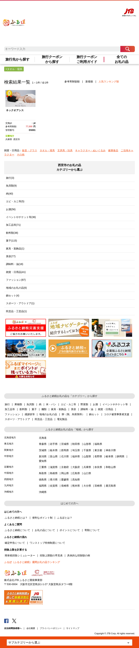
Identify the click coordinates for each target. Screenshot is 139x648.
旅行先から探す (17, 59)
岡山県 (65, 473)
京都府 (65, 467)
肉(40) (9, 193)
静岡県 (120, 456)
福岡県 (43, 485)
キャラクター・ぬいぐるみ (90, 150)
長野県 (98, 456)
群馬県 (65, 450)
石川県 (65, 456)
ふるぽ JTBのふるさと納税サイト (14, 21)
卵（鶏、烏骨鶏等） (73, 414)
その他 (20, 154)
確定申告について (15, 542)
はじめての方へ (64, 7)
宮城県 (65, 443)
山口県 (87, 473)
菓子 (34, 409)
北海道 (43, 437)
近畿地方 (9, 136)
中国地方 (9, 473)
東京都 (98, 450)
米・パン (51, 404)
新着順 (89, 81)
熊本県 (76, 485)
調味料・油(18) (14, 264)
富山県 (54, 456)
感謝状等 (30, 414)
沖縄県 (43, 492)
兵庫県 (8, 139)
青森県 (43, 443)
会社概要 (30, 628)
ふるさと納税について (17, 530)
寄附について (92, 530)
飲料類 (23, 409)
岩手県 (54, 443)
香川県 (54, 479)
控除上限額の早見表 (51, 555)
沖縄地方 (9, 491)
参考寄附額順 (72, 81)
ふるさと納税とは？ (16, 517)
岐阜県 (109, 456)
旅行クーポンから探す (52, 59)
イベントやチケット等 (115, 404)
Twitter (14, 621)
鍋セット (94, 414)
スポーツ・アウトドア (17, 419)
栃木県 (54, 450)
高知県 (76, 479)
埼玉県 (76, 450)
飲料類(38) (12, 232)
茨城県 (43, 450)
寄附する (103, 7)
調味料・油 (87, 409)
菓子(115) (11, 240)
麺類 (44, 409)
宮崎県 (98, 485)
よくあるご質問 (80, 7)
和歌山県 (111, 467)
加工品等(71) (13, 224)
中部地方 (9, 456)
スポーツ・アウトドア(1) (20, 303)
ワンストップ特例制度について (47, 542)
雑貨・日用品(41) (16, 272)
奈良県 (98, 467)
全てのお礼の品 (122, 59)
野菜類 (84, 404)
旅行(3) (10, 177)
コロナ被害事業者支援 (116, 414)
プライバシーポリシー (51, 628)
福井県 (76, 456)
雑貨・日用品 (105, 409)
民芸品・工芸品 (43, 419)
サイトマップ (72, 628)
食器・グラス (29, 150)
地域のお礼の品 (48, 414)
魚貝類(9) (11, 185)
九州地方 (9, 485)
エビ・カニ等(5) (15, 201)
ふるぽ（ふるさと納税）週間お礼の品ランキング (32, 562)
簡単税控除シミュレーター (20, 555)
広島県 (76, 473)
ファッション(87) (16, 279)
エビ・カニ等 (68, 404)
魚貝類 (30, 404)
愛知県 (43, 460)
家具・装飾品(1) (15, 248)
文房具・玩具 (65, 150)
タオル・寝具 (47, 150)
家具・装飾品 (58, 409)
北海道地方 (10, 437)
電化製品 (62, 419)
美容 (73, 409)
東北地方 (9, 443)
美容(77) (11, 256)
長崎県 (65, 485)
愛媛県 (65, 479)
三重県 (43, 467)
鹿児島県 (111, 485)
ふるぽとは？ (64, 517)
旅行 (7, 404)
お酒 (95, 404)
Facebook (6, 621)
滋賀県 (54, 467)
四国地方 (9, 479)
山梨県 (87, 456)
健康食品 (113, 150)
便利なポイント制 (42, 517)
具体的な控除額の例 (78, 555)
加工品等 (10, 409)
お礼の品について (45, 530)
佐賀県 (54, 485)
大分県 (87, 485)
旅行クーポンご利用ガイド (87, 59)
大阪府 (76, 467)
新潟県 (43, 456)
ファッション (12, 414)
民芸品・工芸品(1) (16, 311)
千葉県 (87, 450)
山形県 (87, 443)
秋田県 (76, 443)
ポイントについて (70, 530)
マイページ (92, 7)
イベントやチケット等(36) (21, 217)
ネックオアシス (15, 110)
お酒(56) (11, 209)
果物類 (18, 404)
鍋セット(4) (12, 295)
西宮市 (16, 139)
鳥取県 (43, 473)
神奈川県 (111, 450)
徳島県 (43, 479)
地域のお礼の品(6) (16, 287)
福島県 (98, 443)
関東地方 (9, 450)
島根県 (54, 473)
